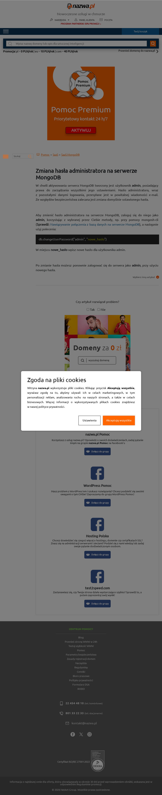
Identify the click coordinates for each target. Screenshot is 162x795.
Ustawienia (89, 420)
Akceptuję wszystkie (119, 420)
